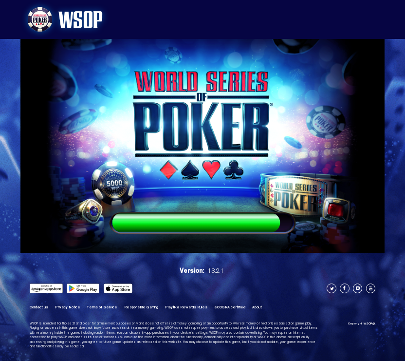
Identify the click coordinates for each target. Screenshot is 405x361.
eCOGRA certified (229, 307)
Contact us (39, 307)
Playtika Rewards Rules (186, 307)
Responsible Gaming (141, 307)
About (257, 307)
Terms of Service (102, 307)
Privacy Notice (67, 307)
